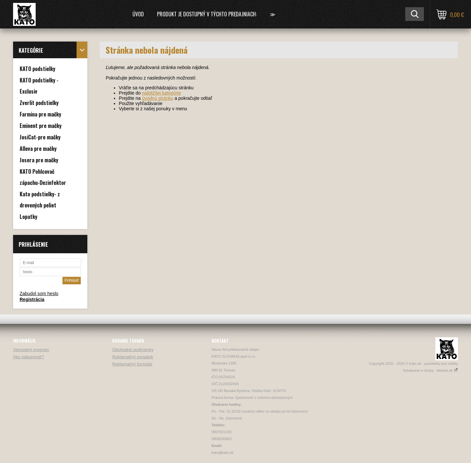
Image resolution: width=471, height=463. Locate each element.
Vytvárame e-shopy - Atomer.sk (430, 370)
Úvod (138, 14)
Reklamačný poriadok (132, 356)
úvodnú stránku (157, 98)
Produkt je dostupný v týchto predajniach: (207, 14)
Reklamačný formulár (132, 364)
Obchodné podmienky (132, 349)
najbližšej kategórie (161, 93)
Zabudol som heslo (39, 293)
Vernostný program (31, 349)
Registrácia (32, 299)
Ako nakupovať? (28, 356)
